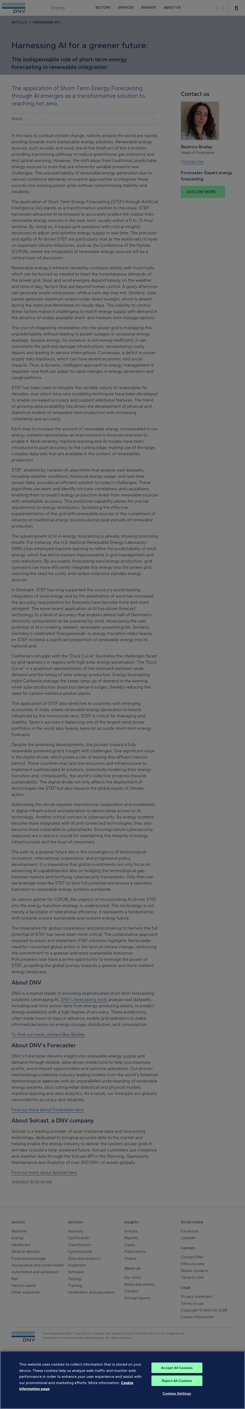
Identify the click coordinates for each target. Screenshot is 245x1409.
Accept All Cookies (177, 1374)
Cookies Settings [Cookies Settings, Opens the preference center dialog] (177, 1399)
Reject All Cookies (177, 1387)
